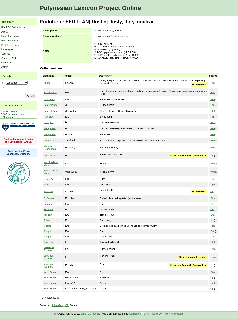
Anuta (47, 83)
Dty (212, 272)
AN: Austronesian (120, 36)
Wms (213, 163)
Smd (212, 122)
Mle (212, 220)
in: (3, 82)
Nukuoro (48, 191)
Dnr (212, 209)
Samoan (48, 204)
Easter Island (51, 105)
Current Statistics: (13, 105)
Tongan (48, 231)
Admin (4, 67)
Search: (7, 76)
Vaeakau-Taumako (49, 249)
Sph (212, 184)
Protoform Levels (10, 45)
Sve (212, 147)
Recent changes (9, 36)
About (4, 31)
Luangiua (49, 122)
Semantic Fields (9, 58)
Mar (212, 236)
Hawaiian (49, 116)
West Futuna (50, 272)
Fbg (212, 83)
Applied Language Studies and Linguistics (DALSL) (19, 140)
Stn (212, 198)
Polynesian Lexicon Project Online (90, 7)
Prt (211, 204)
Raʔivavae (49, 198)
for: (3, 87)
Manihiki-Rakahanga (50, 147)
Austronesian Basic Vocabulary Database (19, 152)
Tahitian (48, 214)
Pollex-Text (57, 305)
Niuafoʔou (49, 179)
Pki (212, 116)
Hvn (212, 248)
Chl (212, 111)
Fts (212, 105)
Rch (212, 99)
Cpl (212, 277)
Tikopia (47, 225)
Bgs (212, 92)
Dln (212, 155)
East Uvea (49, 99)
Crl (211, 191)
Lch (212, 265)
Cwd (212, 231)
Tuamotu (48, 242)
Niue (46, 184)
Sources (5, 53)
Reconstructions (9, 40)
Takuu (47, 220)
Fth (212, 225)
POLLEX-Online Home (13, 27)
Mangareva (50, 128)
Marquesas (49, 155)
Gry (212, 178)
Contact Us (7, 62)
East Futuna (50, 92)
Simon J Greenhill (90, 313)
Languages (7, 49)
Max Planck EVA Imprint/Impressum (164, 313)
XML (67, 305)
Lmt (212, 214)
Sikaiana (48, 209)
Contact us (136, 313)
